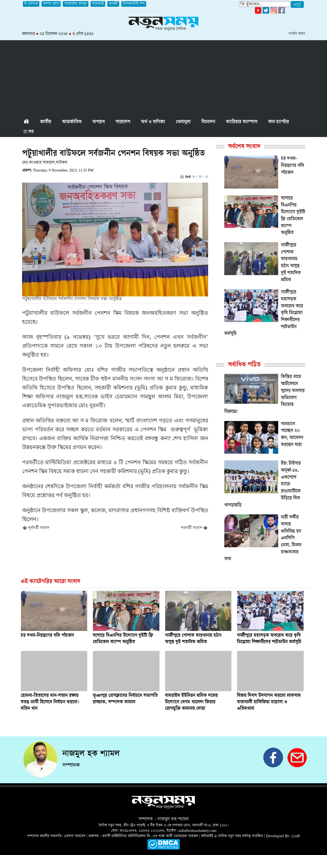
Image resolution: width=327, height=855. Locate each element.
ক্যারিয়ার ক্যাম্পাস (241, 122)
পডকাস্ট (98, 4)
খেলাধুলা (183, 122)
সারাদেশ (123, 122)
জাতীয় (45, 122)
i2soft (295, 836)
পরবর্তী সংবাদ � (194, 528)
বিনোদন (208, 122)
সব (28, 132)
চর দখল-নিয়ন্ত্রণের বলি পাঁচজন (47, 635)
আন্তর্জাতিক (72, 122)
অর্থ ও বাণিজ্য (153, 122)
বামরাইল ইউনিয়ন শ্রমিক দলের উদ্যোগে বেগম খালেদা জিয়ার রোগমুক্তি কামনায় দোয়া (191, 702)
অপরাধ (98, 122)
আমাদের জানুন (75, 4)
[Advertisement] (163, 78)
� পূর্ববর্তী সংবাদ (36, 528)
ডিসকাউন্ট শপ (134, 4)
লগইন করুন (297, 34)
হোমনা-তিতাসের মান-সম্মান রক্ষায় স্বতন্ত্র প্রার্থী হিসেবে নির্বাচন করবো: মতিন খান (50, 702)
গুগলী (113, 4)
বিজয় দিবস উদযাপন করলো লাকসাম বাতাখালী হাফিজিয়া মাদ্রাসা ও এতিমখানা (269, 702)
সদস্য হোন (51, 4)
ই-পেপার (31, 4)
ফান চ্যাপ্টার (278, 122)
